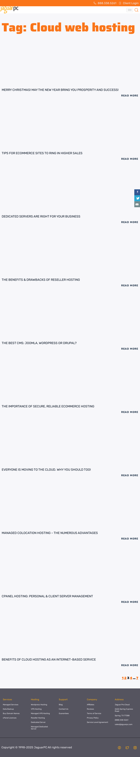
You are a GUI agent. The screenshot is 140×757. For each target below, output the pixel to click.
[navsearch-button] (136, 10)
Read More (129, 95)
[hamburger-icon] (129, 10)
